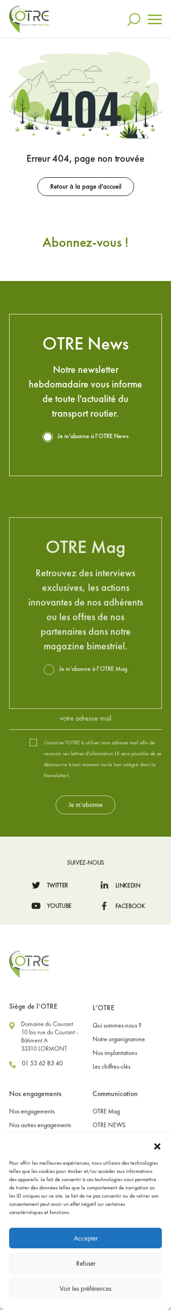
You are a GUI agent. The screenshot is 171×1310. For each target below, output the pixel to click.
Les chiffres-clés (111, 1117)
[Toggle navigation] (155, 17)
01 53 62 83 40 (36, 1114)
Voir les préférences (85, 1288)
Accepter (86, 1238)
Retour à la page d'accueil (85, 184)
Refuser (85, 1263)
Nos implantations (115, 1103)
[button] (157, 1145)
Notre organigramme (119, 1089)
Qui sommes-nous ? (117, 1075)
